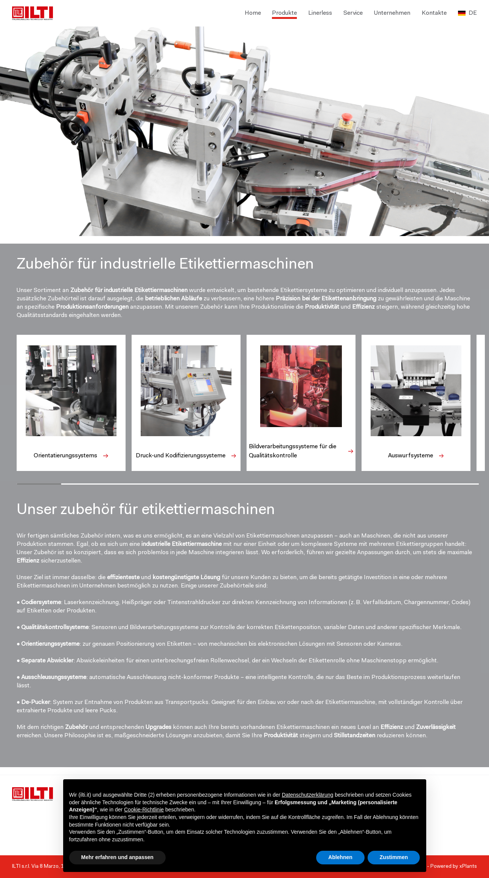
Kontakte (434, 13)
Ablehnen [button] (340, 857)
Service (353, 13)
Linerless (320, 13)
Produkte (284, 13)
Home (253, 13)
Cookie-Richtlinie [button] (144, 810)
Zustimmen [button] (394, 857)
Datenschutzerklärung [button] (307, 795)
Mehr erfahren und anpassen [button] (117, 857)
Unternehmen (392, 13)
